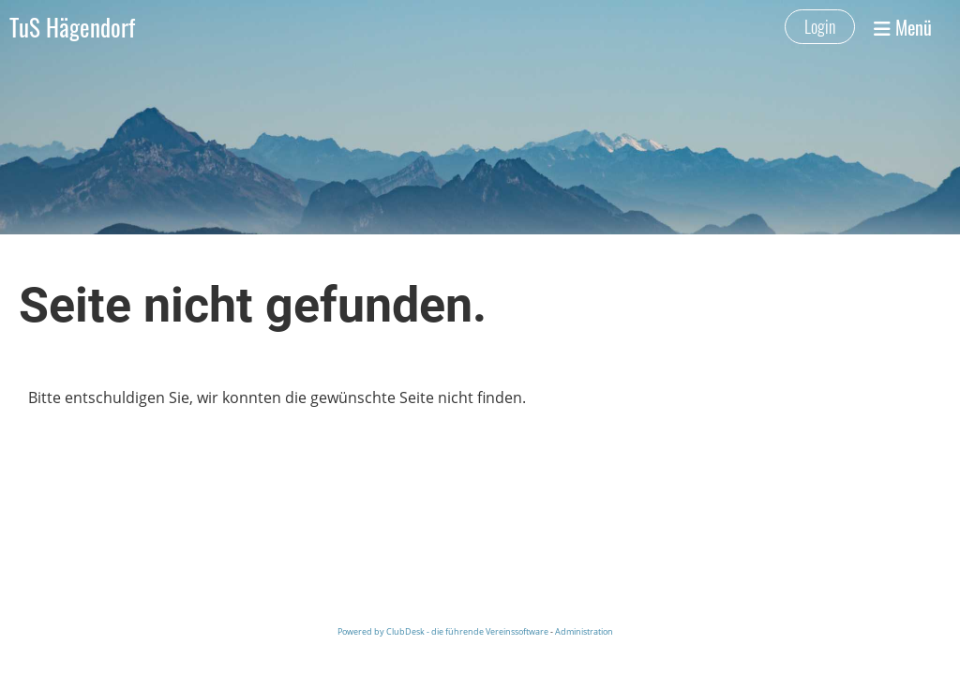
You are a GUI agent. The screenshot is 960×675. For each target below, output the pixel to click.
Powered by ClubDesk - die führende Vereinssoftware (443, 631)
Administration (584, 631)
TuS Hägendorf (72, 26)
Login (819, 26)
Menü (903, 27)
